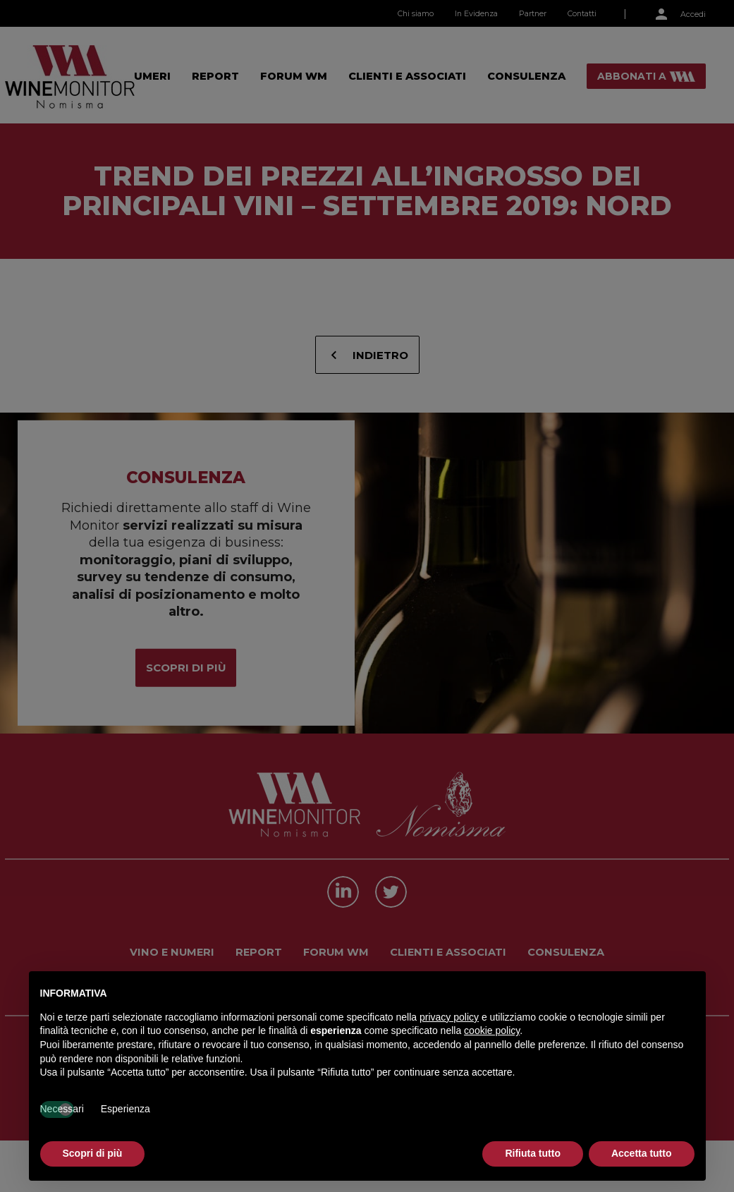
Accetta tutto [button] (641, 1153)
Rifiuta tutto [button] (533, 1153)
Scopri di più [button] (93, 1153)
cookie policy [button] (492, 1030)
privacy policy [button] (449, 1017)
